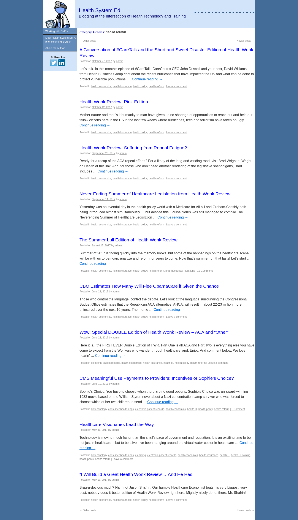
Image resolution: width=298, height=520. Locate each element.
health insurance (122, 86)
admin (119, 61)
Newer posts (245, 40)
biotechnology (99, 409)
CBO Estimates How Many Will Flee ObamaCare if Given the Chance (149, 286)
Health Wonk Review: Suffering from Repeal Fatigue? (133, 147)
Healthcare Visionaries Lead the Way (116, 424)
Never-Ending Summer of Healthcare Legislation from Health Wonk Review (154, 193)
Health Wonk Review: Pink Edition (113, 101)
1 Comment (238, 409)
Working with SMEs (56, 31)
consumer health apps (121, 409)
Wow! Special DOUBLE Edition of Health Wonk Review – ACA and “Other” (153, 332)
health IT (168, 362)
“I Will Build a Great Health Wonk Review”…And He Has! (136, 474)
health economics (101, 86)
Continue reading (147, 79)
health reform (156, 86)
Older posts (87, 40)
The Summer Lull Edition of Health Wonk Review (128, 239)
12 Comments (205, 270)
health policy (140, 86)
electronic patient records (105, 362)
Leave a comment (176, 86)
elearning (140, 455)
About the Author (55, 48)
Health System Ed (99, 10)
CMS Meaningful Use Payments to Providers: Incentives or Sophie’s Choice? (156, 378)
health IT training (240, 455)
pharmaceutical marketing (180, 270)
